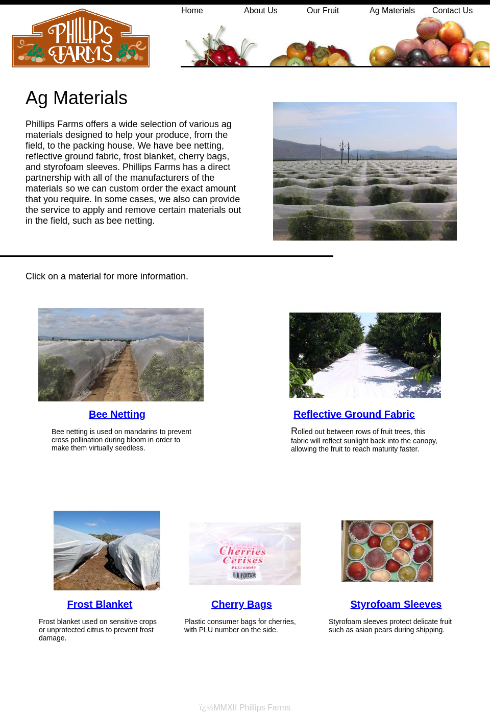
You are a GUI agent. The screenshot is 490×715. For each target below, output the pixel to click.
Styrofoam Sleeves (396, 604)
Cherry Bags (241, 604)
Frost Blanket (100, 604)
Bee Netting (117, 414)
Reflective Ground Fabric (354, 414)
